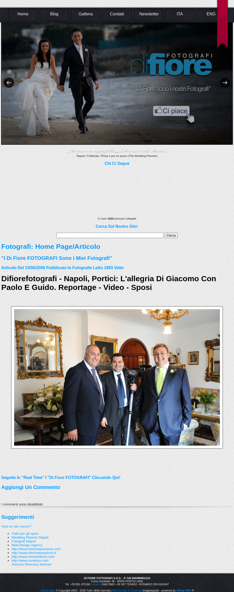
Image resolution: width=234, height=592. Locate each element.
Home (23, 14)
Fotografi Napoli (24, 541)
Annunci (18, 564)
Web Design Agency (27, 545)
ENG (211, 14)
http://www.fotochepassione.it (34, 553)
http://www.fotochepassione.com (36, 549)
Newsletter (149, 14)
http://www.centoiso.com (30, 560)
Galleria (85, 14)
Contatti (117, 14)
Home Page (54, 246)
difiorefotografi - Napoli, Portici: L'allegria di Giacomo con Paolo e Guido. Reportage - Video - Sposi (108, 283)
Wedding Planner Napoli (30, 537)
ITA (180, 14)
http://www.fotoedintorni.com (33, 557)
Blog (54, 14)
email (96, 584)
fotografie (82, 268)
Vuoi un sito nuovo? (16, 526)
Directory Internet (38, 564)
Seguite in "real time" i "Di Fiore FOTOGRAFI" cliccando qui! (60, 477)
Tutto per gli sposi (25, 533)
